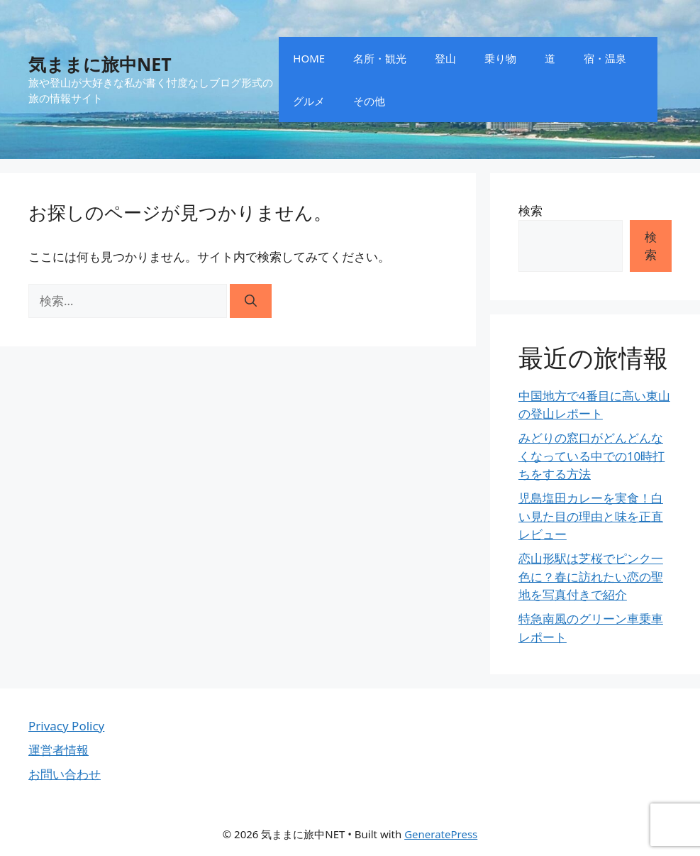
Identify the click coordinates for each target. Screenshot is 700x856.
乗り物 (500, 58)
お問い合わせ (64, 774)
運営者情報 (58, 750)
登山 (445, 58)
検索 (530, 210)
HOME (309, 58)
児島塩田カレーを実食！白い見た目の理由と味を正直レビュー (590, 516)
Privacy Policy (66, 726)
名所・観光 (379, 58)
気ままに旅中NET (100, 64)
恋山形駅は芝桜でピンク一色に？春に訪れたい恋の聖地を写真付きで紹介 (590, 576)
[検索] (251, 301)
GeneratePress (440, 834)
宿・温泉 (605, 58)
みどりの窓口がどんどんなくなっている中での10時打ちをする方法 (591, 455)
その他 (369, 101)
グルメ (309, 101)
